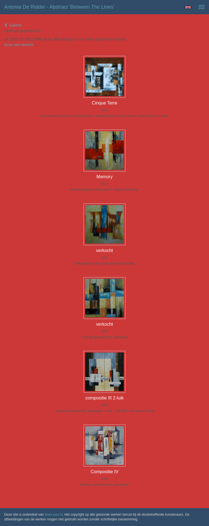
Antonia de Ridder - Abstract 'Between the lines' (59, 7)
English (188, 7)
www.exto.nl (54, 515)
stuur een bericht (18, 44)
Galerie (13, 25)
